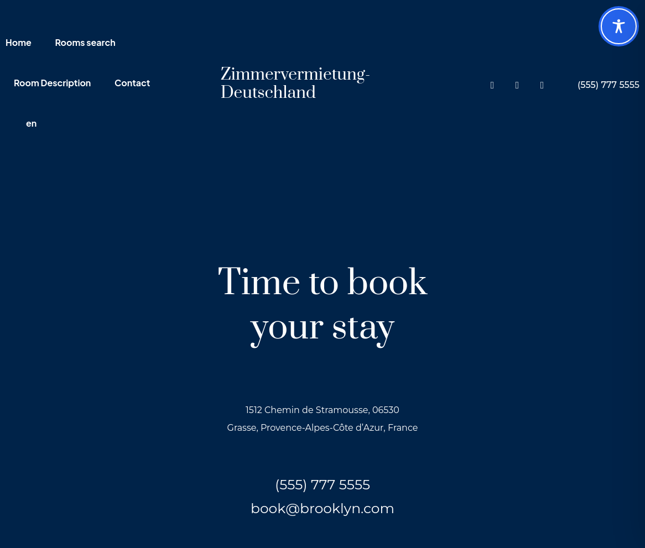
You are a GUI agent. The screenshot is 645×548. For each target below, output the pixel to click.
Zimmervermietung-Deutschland (296, 83)
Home (19, 43)
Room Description (52, 83)
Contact (132, 83)
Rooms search (85, 43)
